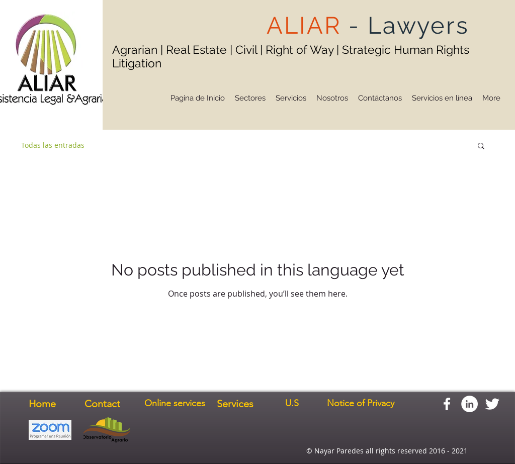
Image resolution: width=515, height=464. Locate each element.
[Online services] (174, 404)
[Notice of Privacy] (360, 404)
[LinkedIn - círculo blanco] (469, 404)
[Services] (235, 404)
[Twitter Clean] (492, 404)
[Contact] (102, 404)
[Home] (42, 404)
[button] (481, 146)
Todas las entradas (52, 145)
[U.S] (292, 404)
